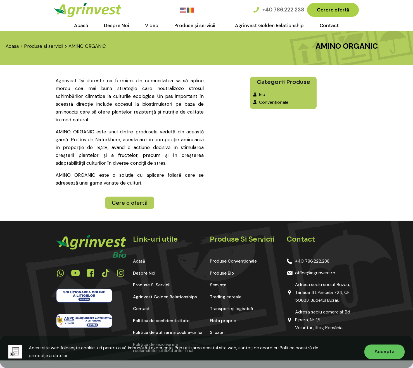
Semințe (218, 285)
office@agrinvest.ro (315, 273)
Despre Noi (144, 273)
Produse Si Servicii (151, 285)
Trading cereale (225, 297)
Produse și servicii (43, 46)
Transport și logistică (231, 309)
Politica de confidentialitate (161, 321)
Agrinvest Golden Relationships (165, 297)
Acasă (12, 46)
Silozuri (217, 332)
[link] (84, 296)
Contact (141, 309)
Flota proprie (223, 321)
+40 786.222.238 (312, 261)
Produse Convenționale (233, 261)
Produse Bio (222, 273)
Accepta (384, 352)
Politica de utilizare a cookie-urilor (168, 332)
